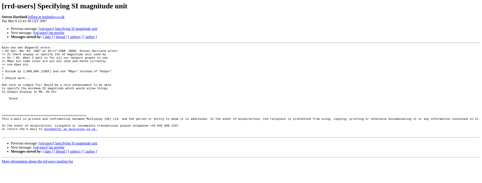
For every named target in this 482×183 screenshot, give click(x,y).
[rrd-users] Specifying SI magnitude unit (68, 29)
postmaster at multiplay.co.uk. (70, 146)
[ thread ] (60, 37)
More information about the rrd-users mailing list (37, 179)
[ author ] (90, 37)
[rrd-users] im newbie (48, 33)
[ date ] (48, 37)
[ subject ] (75, 37)
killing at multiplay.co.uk (46, 17)
